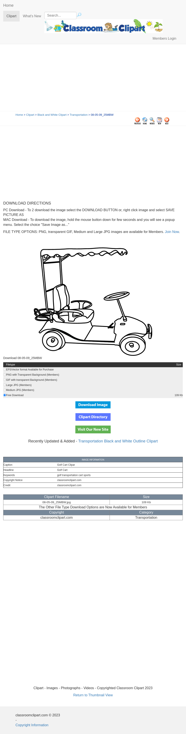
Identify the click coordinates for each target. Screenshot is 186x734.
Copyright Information (32, 725)
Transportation (79, 114)
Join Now (171, 232)
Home (8, 5)
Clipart (13, 16)
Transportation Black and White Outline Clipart (118, 441)
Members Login (164, 38)
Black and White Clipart (52, 114)
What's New (32, 16)
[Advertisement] (93, 78)
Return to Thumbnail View (93, 695)
